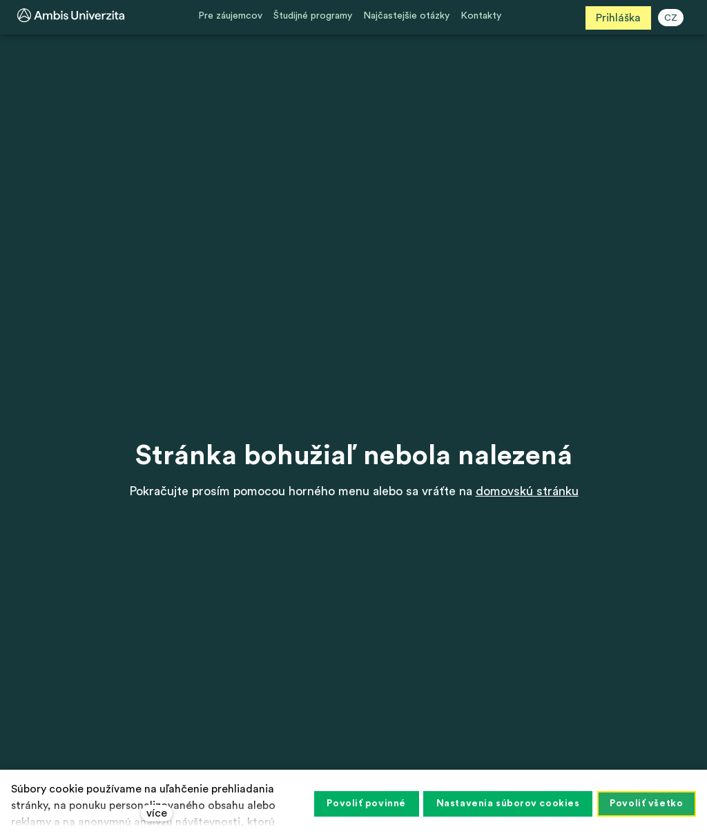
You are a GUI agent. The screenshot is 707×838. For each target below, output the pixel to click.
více (156, 813)
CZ (673, 18)
